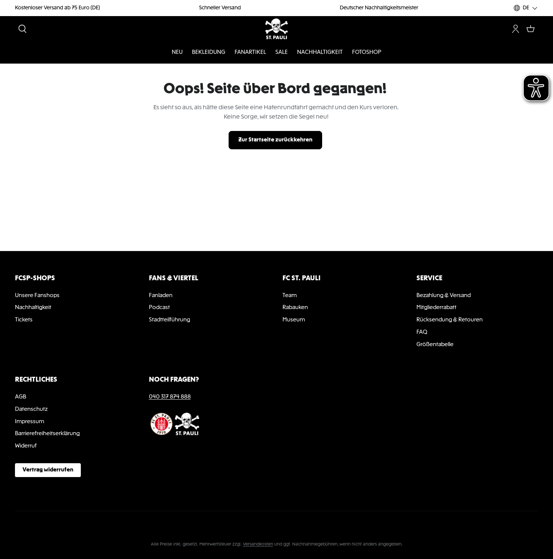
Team (289, 295)
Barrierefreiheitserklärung (47, 433)
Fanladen (160, 295)
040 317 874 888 (170, 397)
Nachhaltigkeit (33, 307)
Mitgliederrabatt (436, 307)
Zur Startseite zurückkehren (275, 140)
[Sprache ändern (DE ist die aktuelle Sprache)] (526, 8)
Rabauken (295, 307)
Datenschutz (31, 409)
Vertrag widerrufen (47, 470)
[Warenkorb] (530, 29)
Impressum (29, 421)
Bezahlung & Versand (443, 295)
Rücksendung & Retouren (449, 320)
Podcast (159, 307)
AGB (20, 397)
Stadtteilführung (169, 320)
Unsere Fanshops (37, 295)
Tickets (24, 320)
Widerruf (26, 446)
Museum (293, 320)
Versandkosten (258, 545)
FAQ (421, 332)
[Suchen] (22, 28)
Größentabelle (434, 344)
